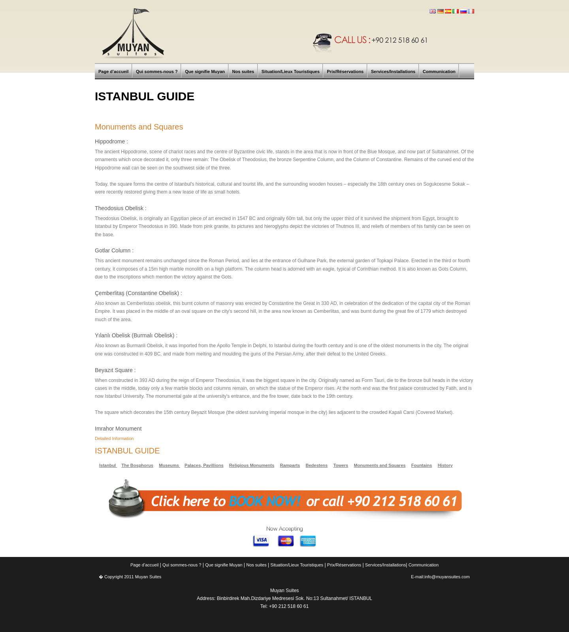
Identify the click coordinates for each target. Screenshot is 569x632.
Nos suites (256, 564)
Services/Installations (385, 564)
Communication (424, 564)
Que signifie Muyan (223, 564)
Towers (341, 465)
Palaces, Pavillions (204, 465)
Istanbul (108, 465)
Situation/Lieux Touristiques (296, 564)
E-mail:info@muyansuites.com (440, 576)
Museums (169, 465)
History (445, 465)
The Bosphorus (137, 465)
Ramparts (290, 465)
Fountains (421, 465)
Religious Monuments (251, 465)
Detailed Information (114, 438)
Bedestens (317, 465)
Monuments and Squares (380, 465)
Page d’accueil (145, 564)
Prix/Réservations (344, 564)
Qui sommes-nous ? (181, 564)
